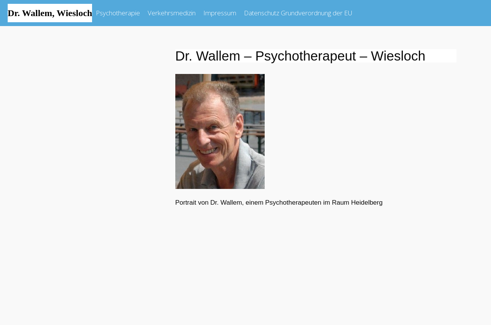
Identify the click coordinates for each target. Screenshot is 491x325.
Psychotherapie (118, 12)
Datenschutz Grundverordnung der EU (298, 12)
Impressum (219, 12)
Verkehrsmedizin (172, 12)
